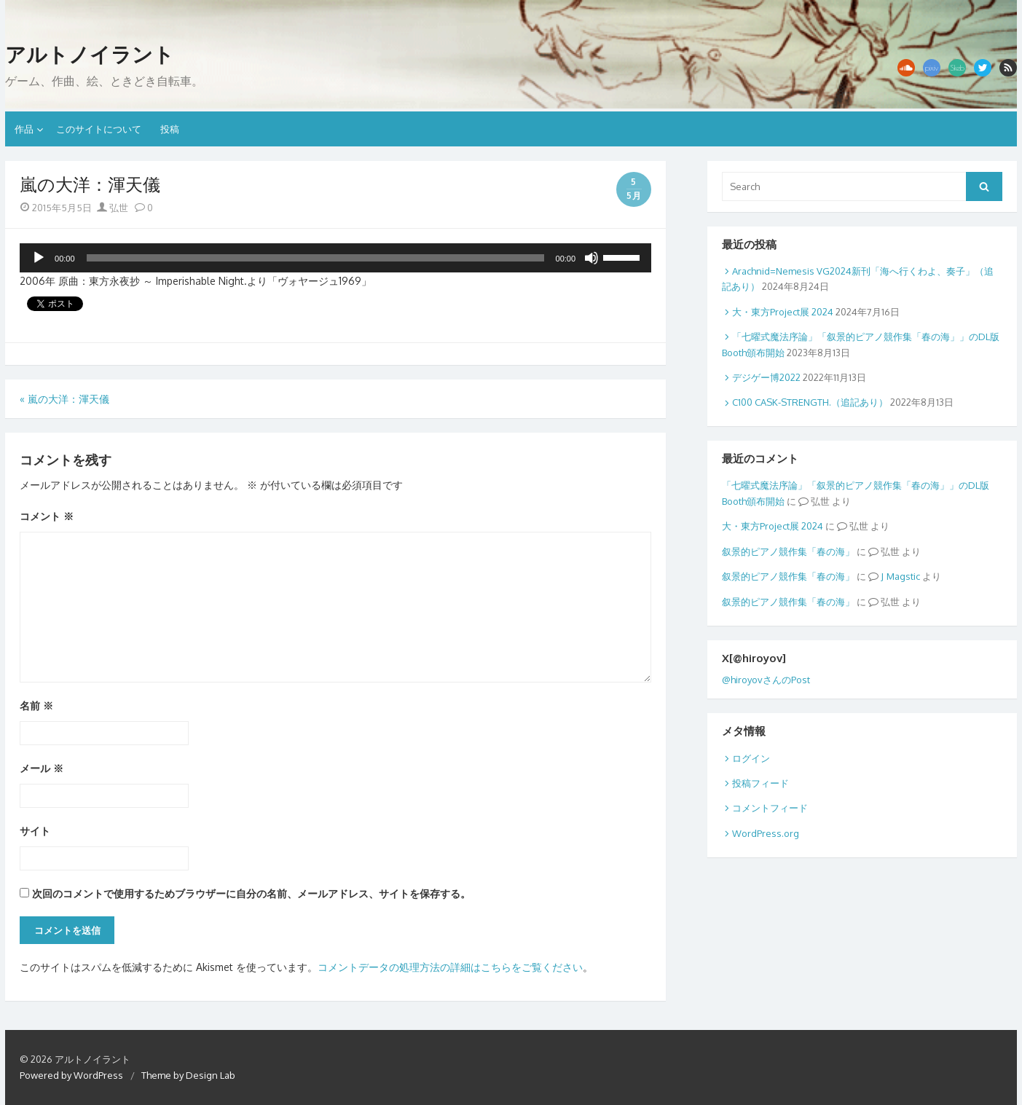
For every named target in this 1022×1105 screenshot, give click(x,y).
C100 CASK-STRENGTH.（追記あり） (810, 402)
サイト (35, 831)
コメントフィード (770, 808)
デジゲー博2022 (766, 377)
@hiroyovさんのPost (766, 679)
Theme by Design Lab (188, 1075)
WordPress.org (765, 833)
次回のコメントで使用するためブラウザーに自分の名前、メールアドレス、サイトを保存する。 (251, 893)
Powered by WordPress (71, 1075)
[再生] (38, 258)
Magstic (903, 576)
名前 (36, 705)
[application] (335, 257)
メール (41, 768)
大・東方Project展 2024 (782, 312)
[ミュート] (591, 258)
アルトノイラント (89, 55)
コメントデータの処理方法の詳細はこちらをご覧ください (450, 967)
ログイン (751, 758)
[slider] (315, 257)
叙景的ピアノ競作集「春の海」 (788, 551)
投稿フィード (760, 783)
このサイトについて (98, 129)
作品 (24, 129)
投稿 (169, 129)
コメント (47, 516)
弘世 (112, 207)
